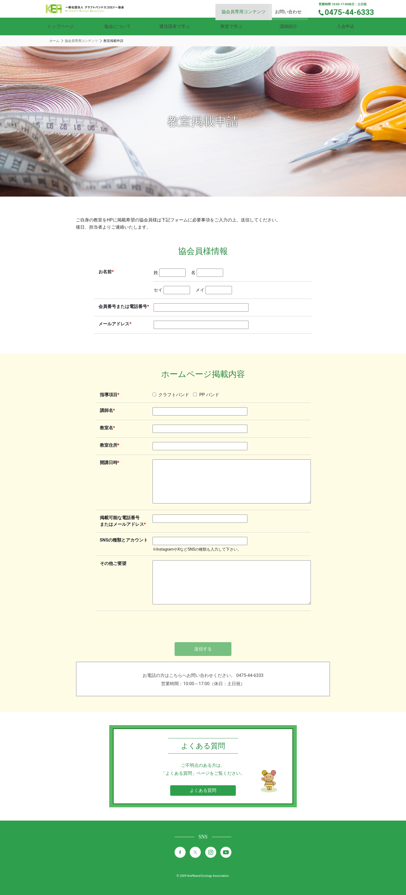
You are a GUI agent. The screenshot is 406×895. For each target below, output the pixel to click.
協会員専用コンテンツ (250, 8)
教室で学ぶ (231, 26)
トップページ (60, 26)
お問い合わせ (293, 8)
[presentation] (203, 627)
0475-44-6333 (352, 12)
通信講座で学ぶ (174, 26)
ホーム (54, 41)
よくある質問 (203, 790)
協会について (117, 26)
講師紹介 (288, 26)
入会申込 (345, 26)
